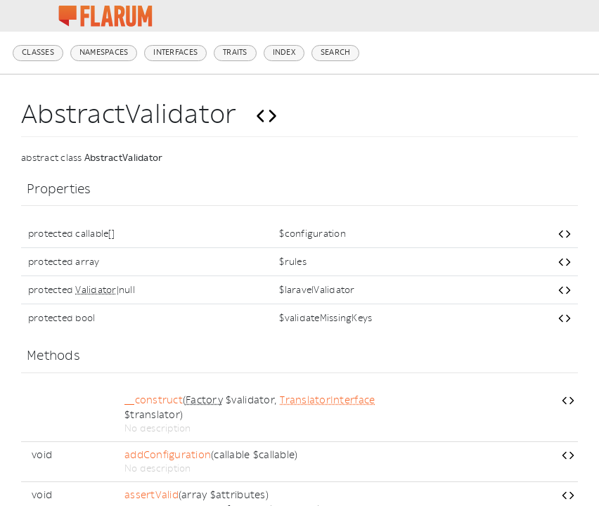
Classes (38, 52)
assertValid (151, 495)
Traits (235, 52)
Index (284, 52)
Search (336, 52)
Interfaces (175, 52)
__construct (153, 400)
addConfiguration (167, 455)
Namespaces (104, 52)
